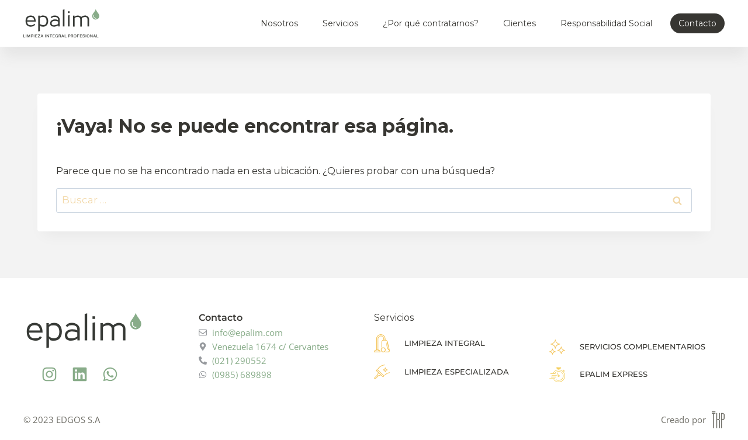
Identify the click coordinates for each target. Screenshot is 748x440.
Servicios (340, 23)
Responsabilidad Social (606, 23)
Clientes (519, 23)
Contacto (697, 23)
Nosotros (279, 23)
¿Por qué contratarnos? (431, 23)
